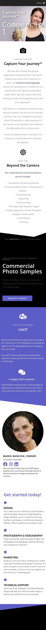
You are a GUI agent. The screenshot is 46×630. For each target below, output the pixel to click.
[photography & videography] (5, 530)
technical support (16, 585)
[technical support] (5, 579)
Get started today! (22, 494)
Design (8, 507)
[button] (39, 3)
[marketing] (5, 551)
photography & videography (23, 535)
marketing (11, 557)
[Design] (5, 502)
